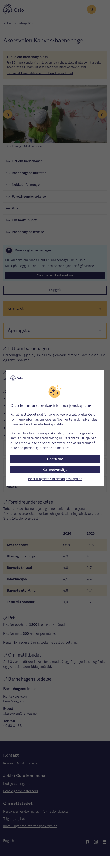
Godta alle (55, 459)
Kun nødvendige (55, 469)
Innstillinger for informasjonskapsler (55, 479)
